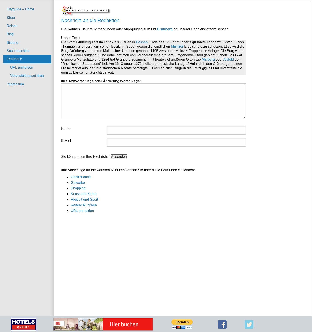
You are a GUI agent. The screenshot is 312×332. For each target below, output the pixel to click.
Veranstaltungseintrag (27, 75)
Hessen (142, 42)
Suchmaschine (18, 51)
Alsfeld (228, 59)
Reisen (12, 26)
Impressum (15, 84)
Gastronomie (81, 177)
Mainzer (177, 46)
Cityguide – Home (20, 9)
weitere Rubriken (84, 205)
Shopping (78, 188)
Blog (10, 34)
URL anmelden (21, 67)
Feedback (14, 59)
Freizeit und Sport (84, 199)
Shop (11, 17)
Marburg (208, 59)
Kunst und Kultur (83, 194)
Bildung (12, 42)
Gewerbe (78, 182)
